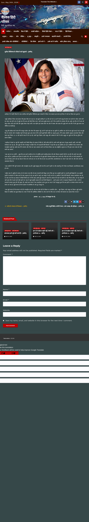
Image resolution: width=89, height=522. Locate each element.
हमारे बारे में (41, 41)
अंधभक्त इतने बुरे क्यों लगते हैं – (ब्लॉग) (15, 233)
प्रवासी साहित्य (35, 31)
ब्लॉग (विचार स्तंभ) (65, 41)
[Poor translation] (13, 353)
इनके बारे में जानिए (53, 41)
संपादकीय (16, 31)
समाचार (75, 41)
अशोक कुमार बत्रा (8, 230)
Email (6, 300)
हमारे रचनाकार (46, 36)
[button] (82, 36)
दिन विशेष (33, 41)
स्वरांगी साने (43, 228)
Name (6, 289)
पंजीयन (8, 31)
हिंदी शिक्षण (68, 31)
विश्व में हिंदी (24, 31)
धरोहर (11, 36)
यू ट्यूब (29, 36)
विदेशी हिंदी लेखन (47, 31)
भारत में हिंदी (59, 31)
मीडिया (22, 36)
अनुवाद (4, 36)
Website (6, 310)
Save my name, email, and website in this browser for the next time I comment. (39, 321)
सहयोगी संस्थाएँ (56, 36)
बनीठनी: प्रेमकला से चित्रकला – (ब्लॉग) (16, 206)
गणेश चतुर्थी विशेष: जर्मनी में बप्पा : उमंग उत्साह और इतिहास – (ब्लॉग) (65, 206)
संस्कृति (36, 36)
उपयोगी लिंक (67, 36)
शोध (17, 36)
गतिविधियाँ (24, 41)
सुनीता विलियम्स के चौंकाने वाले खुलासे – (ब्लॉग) (18, 52)
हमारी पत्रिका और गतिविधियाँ (10, 41)
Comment (8, 254)
